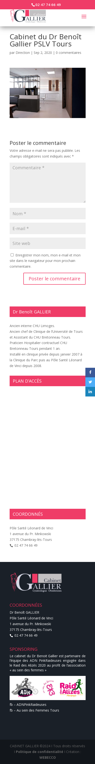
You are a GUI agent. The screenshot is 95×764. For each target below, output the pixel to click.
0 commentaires (68, 52)
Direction (23, 52)
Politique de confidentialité (39, 751)
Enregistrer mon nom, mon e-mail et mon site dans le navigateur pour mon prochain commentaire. (45, 261)
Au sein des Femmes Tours (38, 710)
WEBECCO (47, 757)
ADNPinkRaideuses (31, 704)
